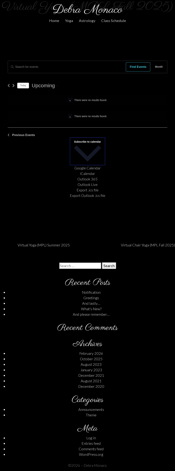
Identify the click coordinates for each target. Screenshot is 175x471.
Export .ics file (88, 190)
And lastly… (91, 303)
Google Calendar (87, 168)
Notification (91, 292)
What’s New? (91, 309)
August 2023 (91, 364)
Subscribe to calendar (87, 141)
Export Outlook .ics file (87, 195)
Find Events (138, 66)
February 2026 (91, 353)
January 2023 (91, 370)
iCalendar (87, 173)
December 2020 (91, 386)
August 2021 (91, 381)
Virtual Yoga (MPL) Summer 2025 (44, 245)
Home (54, 20)
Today (23, 85)
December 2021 (91, 375)
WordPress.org (91, 454)
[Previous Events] (9, 85)
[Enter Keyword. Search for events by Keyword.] (66, 67)
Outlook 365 (87, 179)
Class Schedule (113, 20)
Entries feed (91, 443)
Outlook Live (88, 184)
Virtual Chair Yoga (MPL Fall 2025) (148, 245)
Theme (91, 415)
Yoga (69, 20)
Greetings (91, 298)
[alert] (87, 100)
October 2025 (91, 359)
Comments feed (91, 449)
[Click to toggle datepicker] (45, 85)
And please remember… (91, 314)
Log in (91, 438)
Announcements (91, 409)
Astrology (87, 20)
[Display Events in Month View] (159, 67)
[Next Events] (13, 85)
